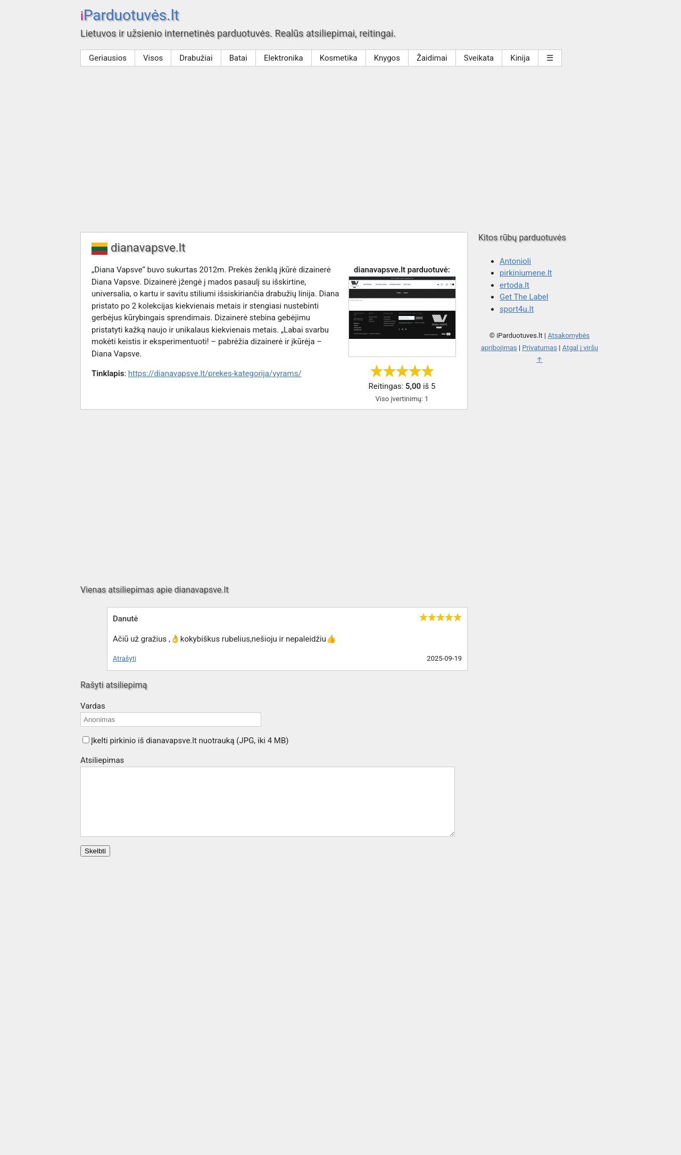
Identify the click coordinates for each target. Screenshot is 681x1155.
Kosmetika (339, 58)
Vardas (92, 706)
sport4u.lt (517, 309)
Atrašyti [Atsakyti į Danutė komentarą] (124, 658)
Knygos (387, 58)
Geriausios (108, 58)
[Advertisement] (340, 152)
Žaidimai (432, 58)
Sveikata (479, 58)
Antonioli (515, 261)
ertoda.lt (514, 285)
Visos (153, 58)
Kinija (520, 58)
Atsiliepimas (102, 760)
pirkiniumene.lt (526, 273)
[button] (85, 739)
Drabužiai (195, 58)
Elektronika (283, 58)
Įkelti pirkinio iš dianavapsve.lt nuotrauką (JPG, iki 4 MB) (189, 740)
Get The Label (524, 297)
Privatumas (539, 348)
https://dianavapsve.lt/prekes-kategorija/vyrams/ (215, 373)
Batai (238, 58)
